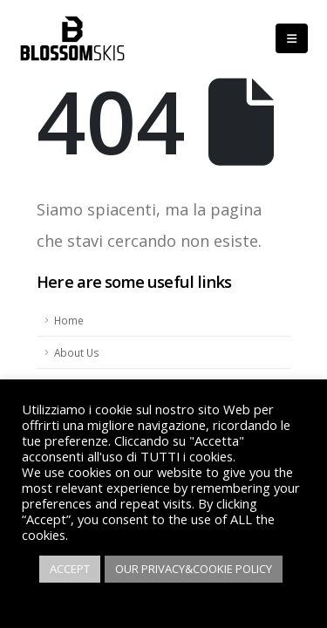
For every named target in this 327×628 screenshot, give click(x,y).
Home (69, 320)
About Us (76, 352)
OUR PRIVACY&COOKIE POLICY (193, 569)
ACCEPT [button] (70, 569)
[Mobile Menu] (292, 38)
